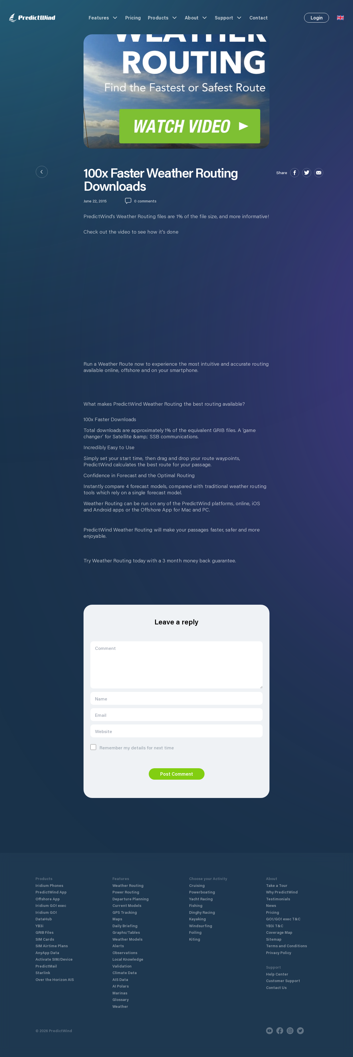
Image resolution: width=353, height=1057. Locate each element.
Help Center (277, 974)
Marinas (119, 992)
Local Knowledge (127, 959)
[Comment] (176, 664)
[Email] (176, 714)
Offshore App (47, 898)
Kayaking (197, 918)
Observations (124, 952)
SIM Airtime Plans (51, 945)
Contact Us (276, 987)
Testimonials (278, 898)
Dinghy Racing (202, 912)
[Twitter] (300, 1030)
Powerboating (202, 891)
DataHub (43, 918)
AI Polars (120, 986)
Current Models (126, 905)
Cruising (197, 885)
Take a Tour (276, 885)
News (271, 905)
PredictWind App (51, 891)
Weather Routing (127, 885)
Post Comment (176, 774)
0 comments (145, 201)
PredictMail (46, 966)
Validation (122, 966)
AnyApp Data (47, 952)
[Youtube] (269, 1030)
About (196, 17)
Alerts (118, 945)
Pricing (133, 18)
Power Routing (125, 891)
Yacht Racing (201, 898)
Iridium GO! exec (50, 905)
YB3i (39, 925)
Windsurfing (200, 925)
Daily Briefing (124, 925)
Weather (120, 1006)
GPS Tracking (124, 912)
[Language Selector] (340, 18)
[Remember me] (93, 747)
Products (163, 17)
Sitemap (273, 939)
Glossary (120, 999)
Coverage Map (279, 932)
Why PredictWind (282, 891)
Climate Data (124, 972)
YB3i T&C (274, 925)
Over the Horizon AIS (54, 979)
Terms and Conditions (286, 945)
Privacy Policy (278, 952)
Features (103, 17)
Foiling (195, 932)
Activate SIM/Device (54, 959)
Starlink (42, 972)
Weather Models (127, 939)
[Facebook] (279, 1030)
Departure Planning (130, 898)
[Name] (176, 698)
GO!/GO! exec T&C (283, 918)
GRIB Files (44, 932)
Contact (258, 18)
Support (229, 17)
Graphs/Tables (126, 932)
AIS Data (120, 979)
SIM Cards (44, 939)
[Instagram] (290, 1030)
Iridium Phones (49, 885)
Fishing (195, 905)
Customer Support (283, 980)
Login (317, 18)
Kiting (194, 939)
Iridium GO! (46, 912)
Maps (117, 918)
